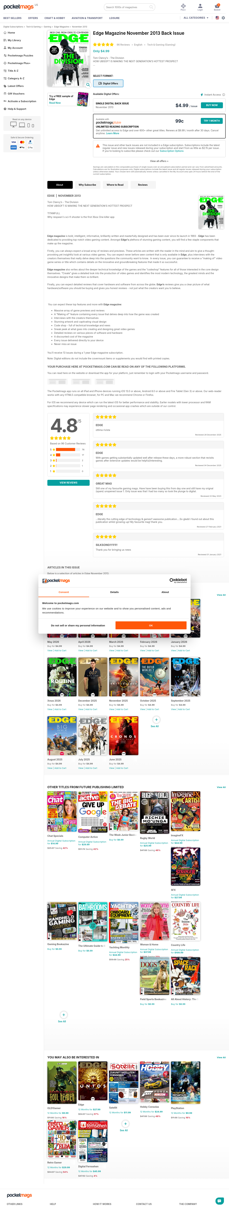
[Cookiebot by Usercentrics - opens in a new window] (172, 580)
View (49, 655)
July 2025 (88, 774)
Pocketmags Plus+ (16, 63)
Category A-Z (13, 78)
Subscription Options (172, 150)
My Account (13, 47)
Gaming (47, 26)
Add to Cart (60, 655)
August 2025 (54, 774)
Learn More (112, 133)
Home (9, 32)
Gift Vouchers (14, 93)
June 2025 (123, 774)
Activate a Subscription (19, 101)
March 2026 (124, 647)
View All (221, 594)
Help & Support (14, 108)
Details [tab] (114, 591)
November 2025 (126, 710)
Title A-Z (10, 70)
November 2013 (79, 26)
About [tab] (165, 591)
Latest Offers (13, 86)
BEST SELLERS (12, 18)
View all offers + (159, 161)
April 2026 (88, 647)
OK (151, 625)
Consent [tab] (64, 591)
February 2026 (159, 647)
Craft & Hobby (54, 18)
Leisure (114, 18)
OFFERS (33, 18)
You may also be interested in (73, 1092)
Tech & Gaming (33, 26)
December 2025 (91, 710)
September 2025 (195, 710)
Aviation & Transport (87, 18)
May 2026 (53, 647)
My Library (12, 40)
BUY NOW (212, 105)
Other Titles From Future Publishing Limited (85, 802)
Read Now (55, 102)
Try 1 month (212, 120)
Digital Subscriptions (13, 26)
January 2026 (194, 647)
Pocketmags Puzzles (18, 55)
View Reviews (68, 482)
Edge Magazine (61, 26)
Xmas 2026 (54, 710)
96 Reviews (123, 44)
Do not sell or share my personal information (78, 625)
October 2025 (159, 710)
